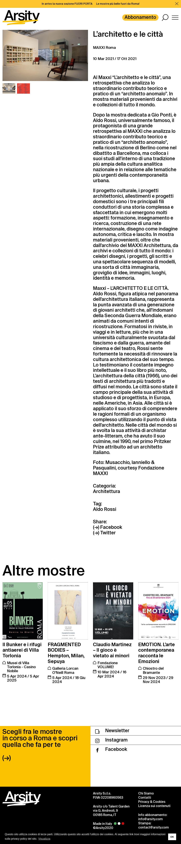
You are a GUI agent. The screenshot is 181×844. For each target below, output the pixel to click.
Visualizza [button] (44, 838)
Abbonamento (140, 17)
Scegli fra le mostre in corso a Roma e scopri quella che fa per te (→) (39, 744)
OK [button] (172, 837)
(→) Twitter (104, 533)
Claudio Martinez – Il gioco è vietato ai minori (112, 650)
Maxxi (104, 77)
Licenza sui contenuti (154, 806)
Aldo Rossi (104, 120)
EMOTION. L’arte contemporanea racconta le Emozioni (156, 653)
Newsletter (112, 731)
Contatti (144, 798)
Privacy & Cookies (151, 802)
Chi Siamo (146, 793)
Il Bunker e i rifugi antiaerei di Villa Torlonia (22, 650)
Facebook (111, 749)
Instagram (111, 740)
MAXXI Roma (104, 47)
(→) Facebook (107, 527)
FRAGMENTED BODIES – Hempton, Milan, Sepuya (66, 653)
